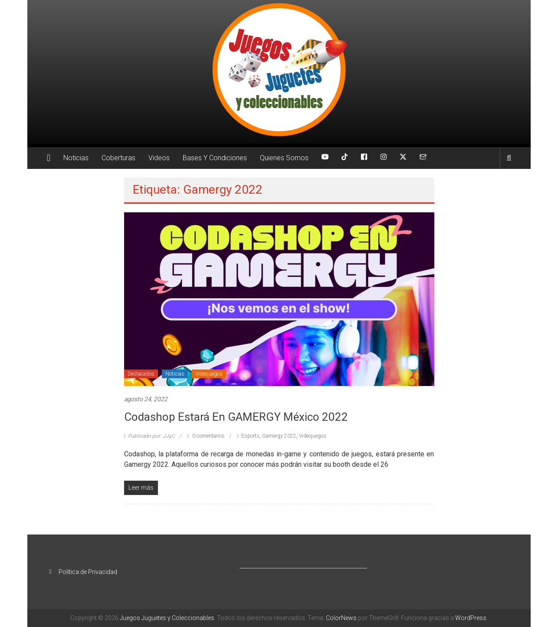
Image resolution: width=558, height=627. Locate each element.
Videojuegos (209, 374)
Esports (250, 436)
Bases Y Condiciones (215, 158)
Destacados (141, 374)
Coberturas (118, 158)
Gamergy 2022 (279, 436)
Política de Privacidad (88, 571)
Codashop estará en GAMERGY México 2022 (236, 416)
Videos (159, 158)
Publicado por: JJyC (151, 436)
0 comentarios (206, 436)
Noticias (76, 158)
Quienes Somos (284, 158)
